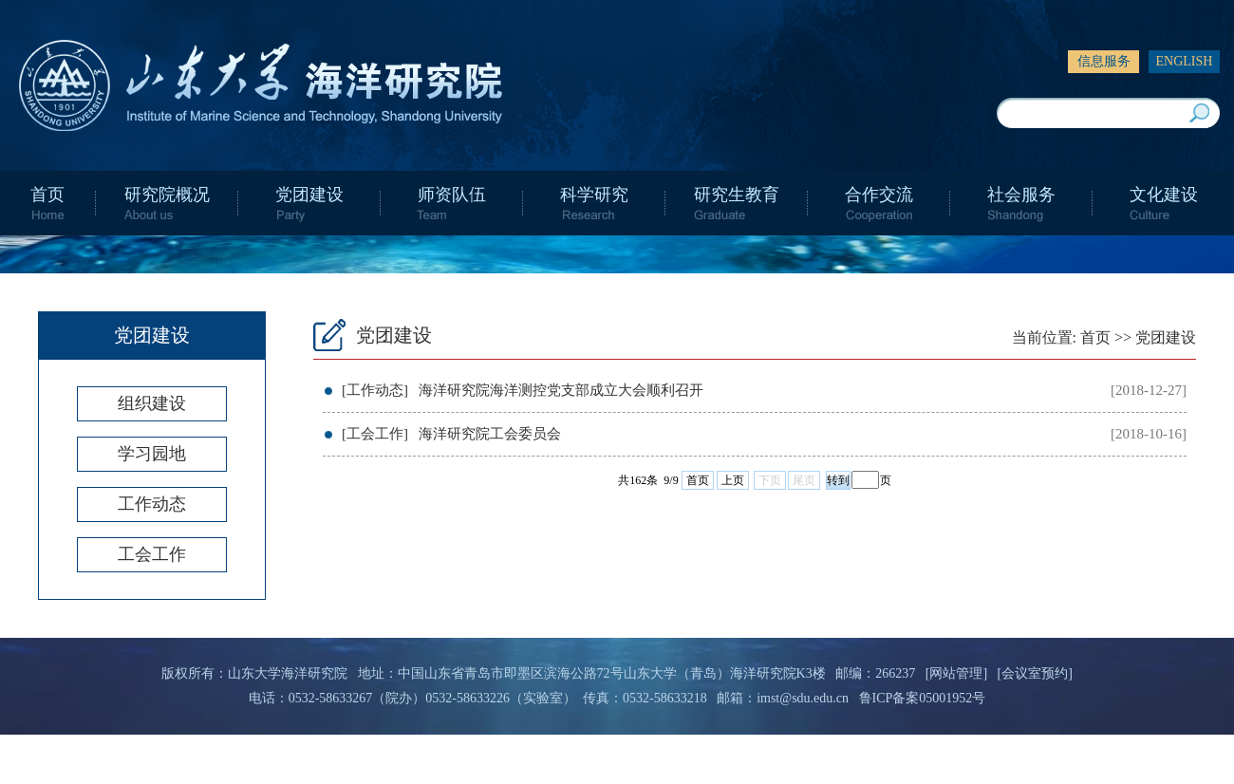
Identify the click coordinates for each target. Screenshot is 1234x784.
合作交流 (879, 194)
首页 (47, 194)
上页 (732, 480)
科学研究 (594, 194)
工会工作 (152, 554)
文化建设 (1164, 194)
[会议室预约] (1035, 673)
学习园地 (152, 453)
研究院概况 (167, 194)
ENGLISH (1184, 61)
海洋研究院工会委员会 (490, 433)
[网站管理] (956, 673)
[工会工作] (375, 433)
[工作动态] (375, 390)
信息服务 (1104, 61)
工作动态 (152, 504)
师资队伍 (452, 194)
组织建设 (152, 403)
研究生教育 (736, 194)
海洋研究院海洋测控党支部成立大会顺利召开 (561, 390)
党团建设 (309, 194)
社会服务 (1021, 194)
